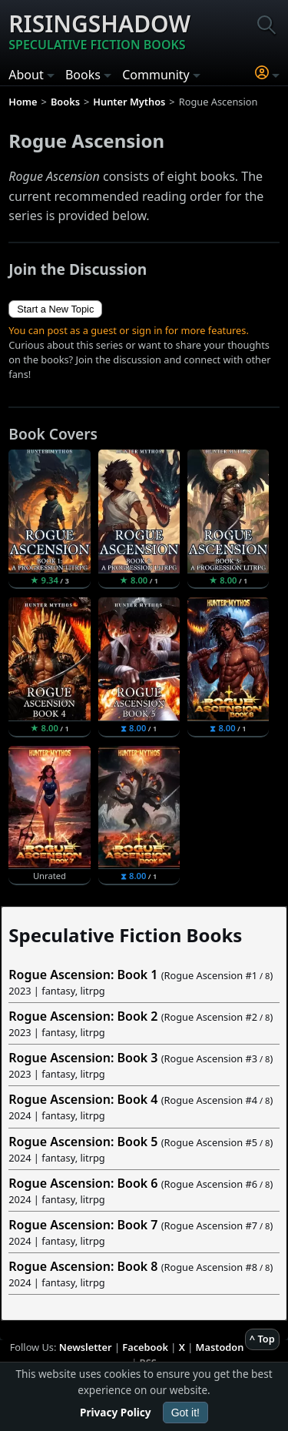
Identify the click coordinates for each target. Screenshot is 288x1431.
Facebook (145, 1347)
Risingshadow (99, 31)
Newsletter (85, 1347)
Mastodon (220, 1347)
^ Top (262, 1339)
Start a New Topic (55, 309)
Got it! (185, 1412)
